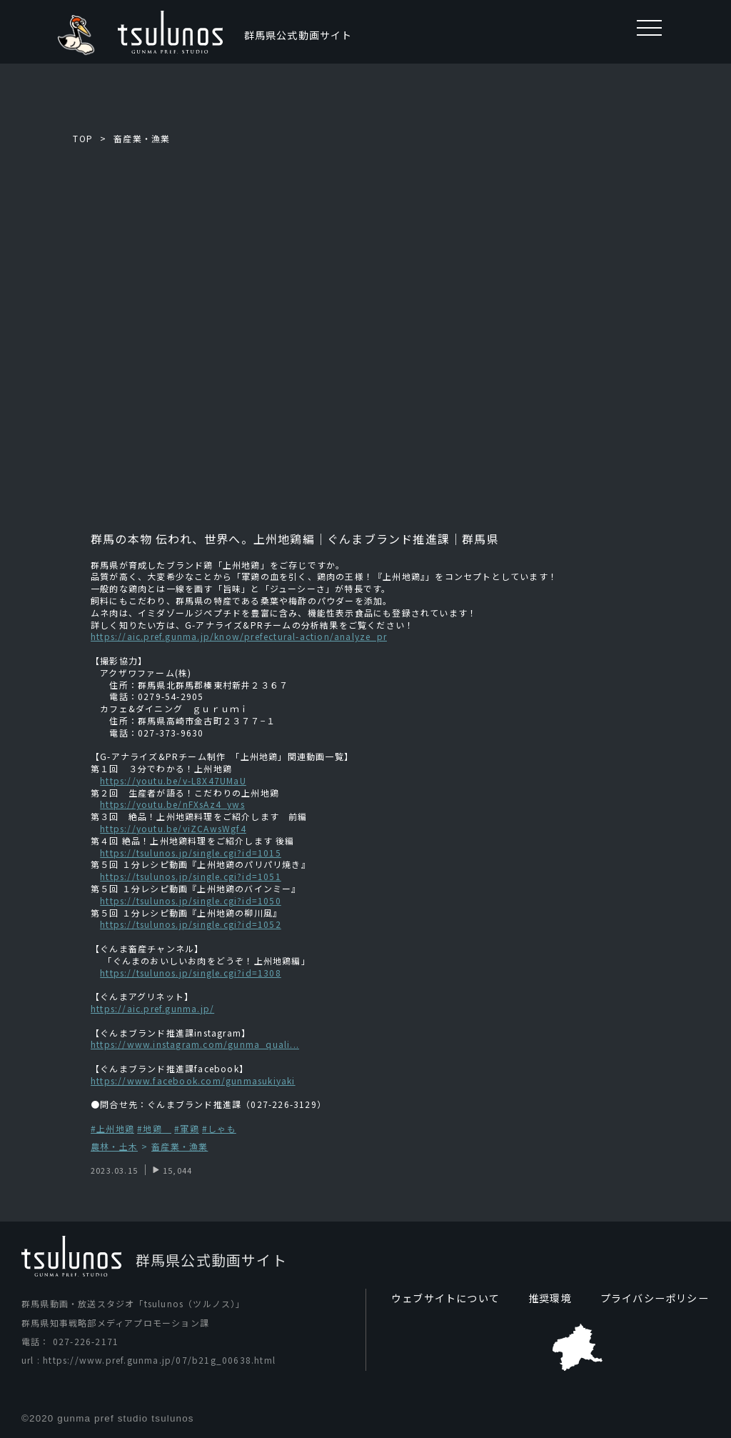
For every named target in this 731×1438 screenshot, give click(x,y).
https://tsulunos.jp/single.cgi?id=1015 (190, 853)
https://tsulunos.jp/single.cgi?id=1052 (190, 924)
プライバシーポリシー (654, 1298)
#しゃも (219, 1128)
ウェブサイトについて (445, 1298)
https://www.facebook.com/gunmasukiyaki (193, 1080)
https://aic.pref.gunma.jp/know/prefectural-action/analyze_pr (239, 636)
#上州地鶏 (112, 1128)
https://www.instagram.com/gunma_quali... (195, 1044)
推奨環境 (550, 1298)
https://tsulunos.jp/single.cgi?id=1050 (190, 900)
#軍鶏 (186, 1128)
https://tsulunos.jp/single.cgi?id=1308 (190, 973)
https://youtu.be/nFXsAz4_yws (172, 804)
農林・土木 (114, 1147)
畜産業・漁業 (142, 138)
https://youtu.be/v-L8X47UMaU (173, 780)
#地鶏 (154, 1128)
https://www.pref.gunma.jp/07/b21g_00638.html (159, 1360)
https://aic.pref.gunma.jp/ (152, 1008)
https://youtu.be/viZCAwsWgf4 (173, 828)
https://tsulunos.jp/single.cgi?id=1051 (190, 876)
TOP (83, 138)
